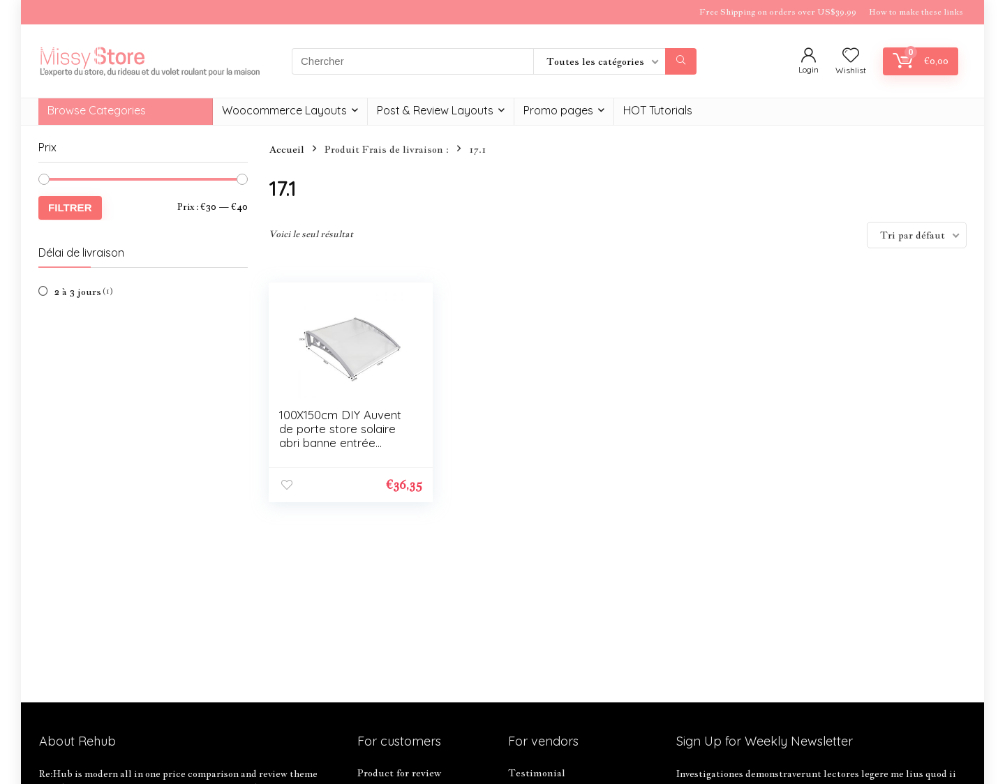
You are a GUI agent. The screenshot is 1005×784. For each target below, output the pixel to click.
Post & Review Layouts (435, 110)
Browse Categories (96, 110)
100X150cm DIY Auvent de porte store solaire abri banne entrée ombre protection (340, 435)
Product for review (399, 773)
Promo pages (558, 110)
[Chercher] (681, 61)
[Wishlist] (850, 56)
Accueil (286, 149)
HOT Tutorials (657, 110)
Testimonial (536, 773)
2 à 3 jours (77, 291)
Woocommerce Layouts (284, 110)
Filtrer (70, 207)
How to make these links (916, 11)
